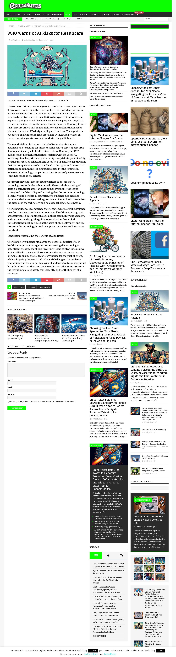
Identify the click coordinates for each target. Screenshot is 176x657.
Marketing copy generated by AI (15, 337)
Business (39, 15)
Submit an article (97, 32)
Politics (27, 15)
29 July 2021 (15, 40)
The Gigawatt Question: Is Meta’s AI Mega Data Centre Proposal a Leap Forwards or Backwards (148, 267)
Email (9, 387)
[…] (102, 159)
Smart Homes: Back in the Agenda (105, 199)
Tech (68, 15)
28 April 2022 (97, 276)
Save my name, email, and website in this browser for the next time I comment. (43, 401)
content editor (29, 40)
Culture (84, 15)
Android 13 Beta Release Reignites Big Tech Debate (153, 469)
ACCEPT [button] (92, 651)
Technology (44, 40)
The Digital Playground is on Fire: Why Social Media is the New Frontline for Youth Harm (107, 629)
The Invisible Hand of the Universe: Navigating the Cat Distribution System (107, 580)
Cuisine (105, 15)
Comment (11, 362)
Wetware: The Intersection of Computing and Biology (46, 338)
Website (10, 394)
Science (31, 287)
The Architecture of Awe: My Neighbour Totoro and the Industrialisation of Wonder (104, 606)
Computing (19, 287)
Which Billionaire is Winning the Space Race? (153, 643)
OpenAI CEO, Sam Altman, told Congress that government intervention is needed (149, 141)
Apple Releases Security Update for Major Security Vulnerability (108, 517)
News (17, 15)
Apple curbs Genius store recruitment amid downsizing (106, 97)
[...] (104, 512)
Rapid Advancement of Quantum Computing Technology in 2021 (104, 68)
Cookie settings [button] (91, 654)
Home (8, 15)
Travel (95, 15)
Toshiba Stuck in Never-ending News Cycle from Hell (148, 519)
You (75, 15)
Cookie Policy (110, 654)
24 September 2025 (99, 142)
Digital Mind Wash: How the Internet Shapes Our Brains (106, 137)
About (115, 15)
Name (9, 380)
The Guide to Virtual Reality (154, 429)
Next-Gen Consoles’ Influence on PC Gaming (155, 457)
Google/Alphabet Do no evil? (148, 183)
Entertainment (54, 15)
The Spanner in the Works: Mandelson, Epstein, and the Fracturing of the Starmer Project (107, 589)
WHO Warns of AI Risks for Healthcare (106, 93)
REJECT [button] (160, 651)
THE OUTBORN (99, 636)
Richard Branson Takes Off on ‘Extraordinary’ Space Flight (73, 338)
